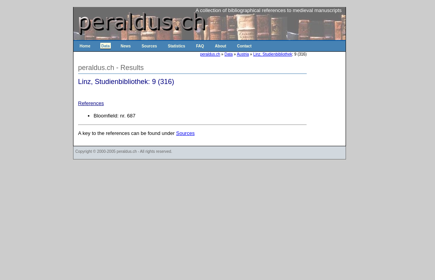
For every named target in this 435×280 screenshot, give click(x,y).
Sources (149, 46)
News (126, 46)
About (220, 46)
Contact (244, 46)
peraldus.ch (210, 54)
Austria (243, 54)
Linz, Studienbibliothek (272, 54)
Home (85, 46)
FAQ (200, 46)
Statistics (176, 46)
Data (105, 46)
